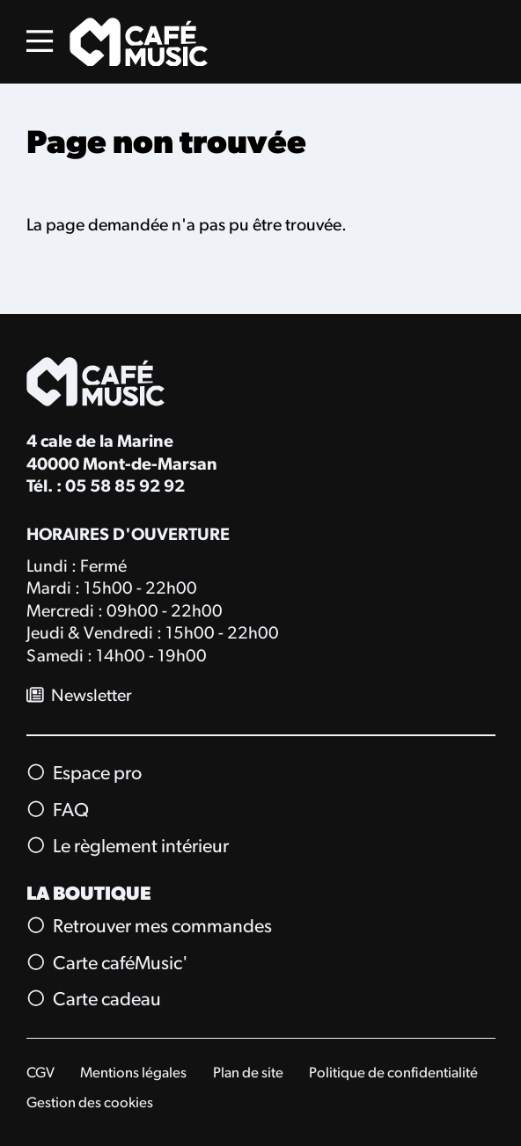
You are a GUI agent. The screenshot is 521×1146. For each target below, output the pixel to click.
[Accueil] (139, 42)
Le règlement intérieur (128, 847)
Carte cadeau (94, 1000)
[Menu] (39, 41)
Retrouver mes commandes (149, 927)
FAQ (58, 810)
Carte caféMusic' (107, 963)
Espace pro (84, 774)
